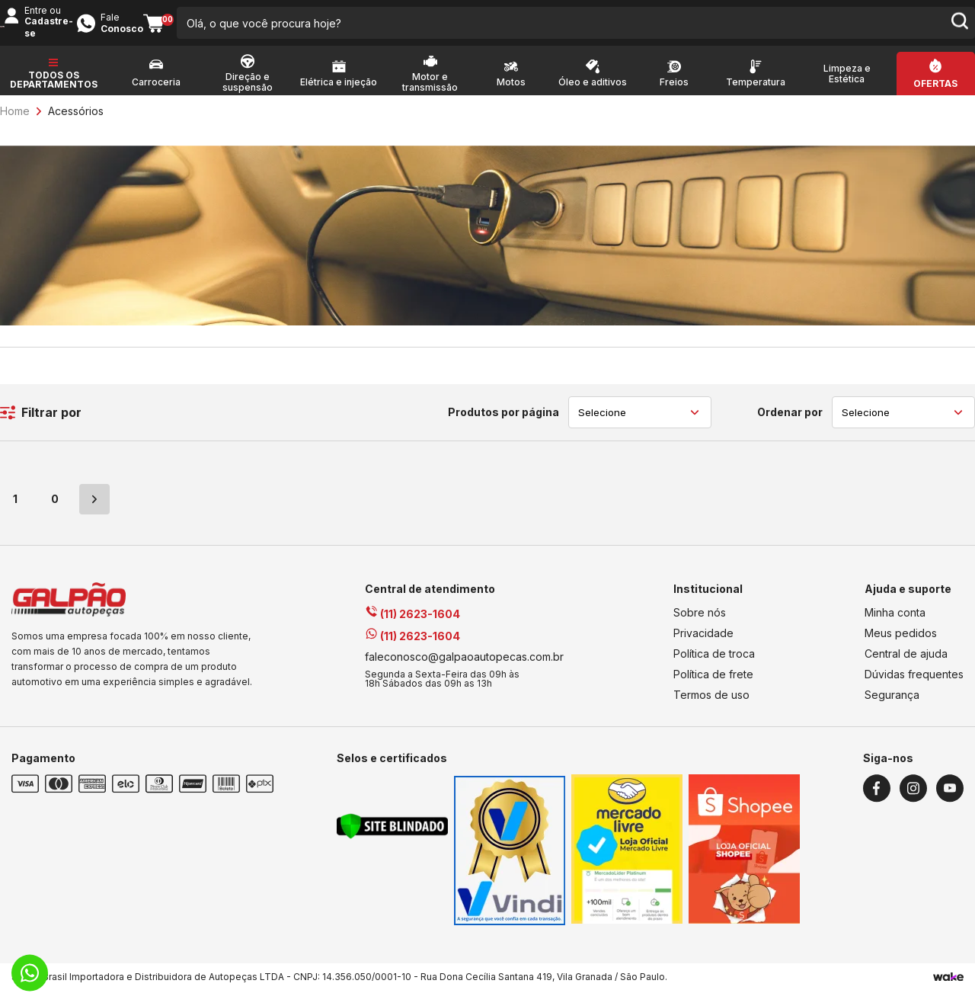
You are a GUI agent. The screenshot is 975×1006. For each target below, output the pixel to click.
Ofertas (935, 99)
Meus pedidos (901, 648)
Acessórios (76, 126)
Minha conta (895, 627)
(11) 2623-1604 (412, 629)
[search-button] (643, 30)
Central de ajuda (906, 668)
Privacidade (703, 648)
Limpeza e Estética (847, 89)
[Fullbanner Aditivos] (487, 336)
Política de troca (714, 668)
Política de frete (713, 689)
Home (15, 126)
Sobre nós (699, 627)
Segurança (892, 709)
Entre (738, 24)
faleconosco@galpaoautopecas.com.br (464, 671)
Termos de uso (711, 709)
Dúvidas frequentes (914, 689)
